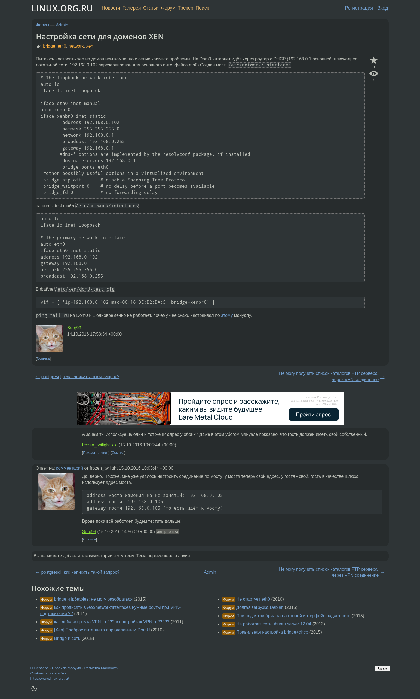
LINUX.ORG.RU (62, 8)
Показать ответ (96, 453)
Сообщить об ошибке (48, 673)
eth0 (62, 46)
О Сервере (39, 668)
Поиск (202, 8)
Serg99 (74, 328)
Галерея (131, 8)
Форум (168, 8)
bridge (49, 46)
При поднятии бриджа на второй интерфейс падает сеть (293, 615)
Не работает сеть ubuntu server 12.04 (273, 624)
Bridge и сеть (67, 638)
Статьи (151, 8)
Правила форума (66, 668)
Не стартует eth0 (253, 599)
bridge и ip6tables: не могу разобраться (93, 599)
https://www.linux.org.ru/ (49, 678)
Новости (111, 8)
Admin (62, 25)
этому (227, 315)
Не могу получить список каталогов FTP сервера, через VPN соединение (329, 376)
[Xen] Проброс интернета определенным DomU (102, 630)
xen (89, 46)
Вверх (382, 669)
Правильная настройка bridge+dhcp (272, 632)
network (76, 46)
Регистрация (359, 8)
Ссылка (43, 359)
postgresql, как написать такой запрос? (80, 376)
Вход (382, 8)
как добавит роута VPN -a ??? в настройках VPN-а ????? (112, 621)
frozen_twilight (96, 445)
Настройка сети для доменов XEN (100, 36)
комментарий (69, 468)
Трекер (185, 8)
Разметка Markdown (101, 668)
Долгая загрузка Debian (260, 607)
